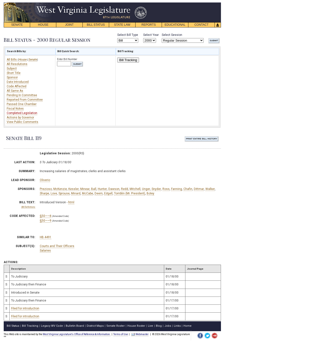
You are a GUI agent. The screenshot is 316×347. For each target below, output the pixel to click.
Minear (85, 189)
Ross (166, 189)
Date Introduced (18, 82)
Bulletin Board (75, 325)
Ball (93, 189)
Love (54, 193)
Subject (12, 68)
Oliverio (45, 180)
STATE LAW (122, 24)
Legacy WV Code (52, 325)
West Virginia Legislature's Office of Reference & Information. (77, 334)
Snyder (156, 189)
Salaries (45, 250)
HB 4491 (45, 237)
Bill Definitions (28, 207)
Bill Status (13, 325)
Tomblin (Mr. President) (129, 193)
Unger (146, 189)
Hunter (102, 189)
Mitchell (135, 189)
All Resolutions (17, 64)
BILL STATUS (96, 24)
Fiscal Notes (15, 108)
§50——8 (45, 216)
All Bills (12, 59)
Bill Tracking (128, 60)
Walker (210, 189)
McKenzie (60, 189)
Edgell (108, 193)
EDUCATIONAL (175, 24)
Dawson (113, 189)
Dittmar (199, 189)
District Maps (95, 325)
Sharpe (44, 193)
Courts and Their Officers (57, 246)
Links (177, 325)
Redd (124, 189)
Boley (150, 193)
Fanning (176, 189)
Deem (99, 193)
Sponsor (12, 77)
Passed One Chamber (22, 104)
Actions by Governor (20, 117)
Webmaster (140, 334)
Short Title (13, 73)
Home (187, 325)
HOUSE (43, 24)
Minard (75, 193)
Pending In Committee (22, 95)
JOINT (69, 24)
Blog (159, 325)
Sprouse (64, 193)
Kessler (73, 189)
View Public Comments (22, 122)
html (71, 202)
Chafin (187, 189)
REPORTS (148, 24)
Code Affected (16, 86)
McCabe (87, 193)
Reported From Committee (25, 99)
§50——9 (45, 220)
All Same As (15, 91)
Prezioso (46, 189)
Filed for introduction (25, 308)
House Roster (136, 325)
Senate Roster (115, 325)
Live (150, 325)
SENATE (17, 24)
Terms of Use (120, 334)
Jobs (167, 325)
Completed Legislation (22, 113)
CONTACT (201, 24)
